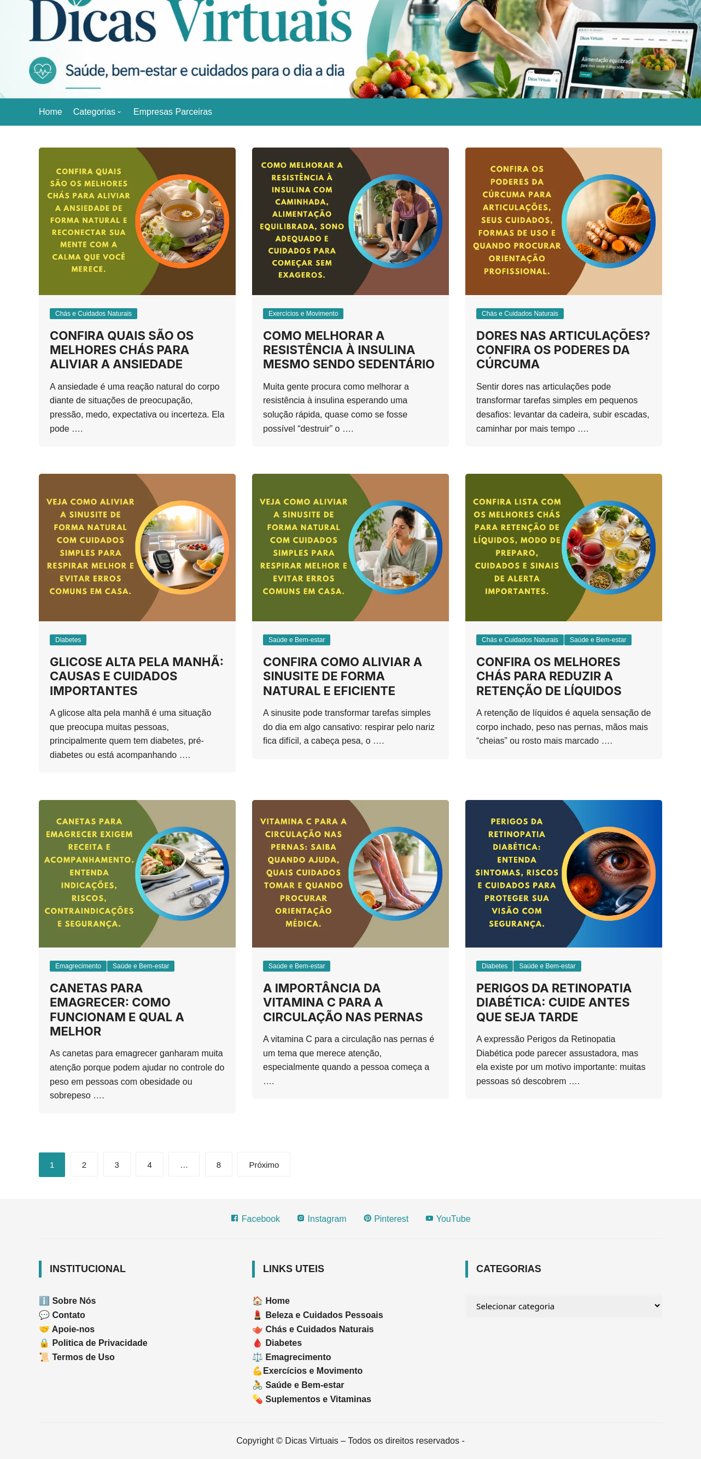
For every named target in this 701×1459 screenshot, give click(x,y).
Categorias (94, 111)
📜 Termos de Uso (77, 1357)
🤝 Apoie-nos (67, 1329)
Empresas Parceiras (172, 111)
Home (50, 111)
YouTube (447, 1218)
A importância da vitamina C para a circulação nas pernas (343, 1002)
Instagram (321, 1218)
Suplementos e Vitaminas (318, 1399)
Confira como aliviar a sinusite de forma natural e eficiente (342, 676)
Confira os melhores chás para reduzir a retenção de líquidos (549, 676)
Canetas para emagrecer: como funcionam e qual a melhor (117, 1009)
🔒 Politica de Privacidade (93, 1343)
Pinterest (386, 1218)
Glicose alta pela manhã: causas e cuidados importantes (137, 676)
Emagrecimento (78, 966)
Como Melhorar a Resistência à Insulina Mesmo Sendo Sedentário (349, 350)
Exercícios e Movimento (303, 313)
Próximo (264, 1164)
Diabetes (68, 640)
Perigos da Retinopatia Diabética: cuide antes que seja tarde (554, 1002)
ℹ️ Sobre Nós (67, 1300)
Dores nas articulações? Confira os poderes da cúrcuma (563, 350)
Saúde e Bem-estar (296, 640)
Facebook (255, 1218)
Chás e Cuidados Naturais (93, 313)
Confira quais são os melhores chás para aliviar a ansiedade (122, 350)
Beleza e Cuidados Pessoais (323, 1315)
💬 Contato (62, 1315)
